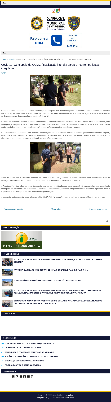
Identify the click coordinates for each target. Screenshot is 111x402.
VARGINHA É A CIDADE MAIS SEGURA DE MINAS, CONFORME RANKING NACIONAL (51, 270)
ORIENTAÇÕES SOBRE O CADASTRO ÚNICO (24, 361)
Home (4, 59)
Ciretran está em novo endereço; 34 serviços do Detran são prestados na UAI (47, 280)
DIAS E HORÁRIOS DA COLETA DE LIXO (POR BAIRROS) (29, 343)
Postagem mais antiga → (99, 209)
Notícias (12, 59)
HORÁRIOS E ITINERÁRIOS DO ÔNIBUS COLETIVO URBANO (31, 356)
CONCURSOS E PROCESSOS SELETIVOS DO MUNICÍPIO (29, 352)
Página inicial (56, 209)
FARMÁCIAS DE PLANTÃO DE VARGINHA (23, 348)
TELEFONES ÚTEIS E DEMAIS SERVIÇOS (23, 365)
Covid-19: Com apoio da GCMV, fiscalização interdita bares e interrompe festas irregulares (50, 66)
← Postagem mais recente (12, 209)
